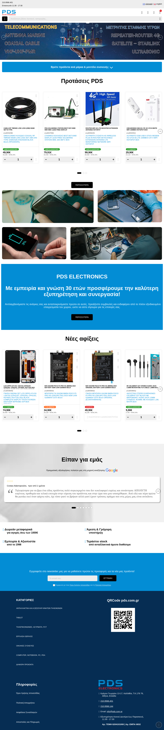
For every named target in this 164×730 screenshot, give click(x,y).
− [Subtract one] (5, 159)
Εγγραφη (108, 578)
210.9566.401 (7, 2)
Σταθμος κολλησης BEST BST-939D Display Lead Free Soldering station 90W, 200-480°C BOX (61, 138)
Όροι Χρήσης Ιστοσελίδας (80, 585)
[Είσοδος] (154, 12)
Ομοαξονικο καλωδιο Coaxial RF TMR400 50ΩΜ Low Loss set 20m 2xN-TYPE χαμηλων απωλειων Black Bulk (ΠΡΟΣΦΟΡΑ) (20, 139)
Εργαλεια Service (24, 636)
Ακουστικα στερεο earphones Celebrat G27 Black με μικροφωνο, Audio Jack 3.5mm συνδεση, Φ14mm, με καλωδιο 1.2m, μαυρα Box (143, 397)
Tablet (19, 618)
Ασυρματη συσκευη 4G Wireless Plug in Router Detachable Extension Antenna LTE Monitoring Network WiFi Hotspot (101, 140)
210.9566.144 (106, 706)
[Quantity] (18, 159)
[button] (79, 56)
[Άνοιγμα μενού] (4, 18)
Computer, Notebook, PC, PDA (30, 655)
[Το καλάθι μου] (160, 12)
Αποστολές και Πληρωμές (28, 722)
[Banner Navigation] (3, 37)
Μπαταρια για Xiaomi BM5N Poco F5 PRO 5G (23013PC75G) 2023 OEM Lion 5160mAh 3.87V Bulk (61, 395)
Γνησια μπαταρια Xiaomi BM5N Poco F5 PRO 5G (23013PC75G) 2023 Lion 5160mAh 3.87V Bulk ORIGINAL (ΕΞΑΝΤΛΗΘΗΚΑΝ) (102, 396)
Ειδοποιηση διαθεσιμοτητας (102, 417)
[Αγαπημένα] (148, 12)
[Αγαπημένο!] (36, 102)
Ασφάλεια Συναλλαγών (26, 712)
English (159, 4)
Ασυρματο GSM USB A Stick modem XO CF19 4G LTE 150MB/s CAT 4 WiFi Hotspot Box (143, 138)
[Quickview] (36, 96)
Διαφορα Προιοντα (24, 664)
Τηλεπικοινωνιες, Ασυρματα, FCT (31, 627)
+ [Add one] (31, 159)
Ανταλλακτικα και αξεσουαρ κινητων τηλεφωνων (39, 608)
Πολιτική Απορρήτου (103, 585)
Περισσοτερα (82, 185)
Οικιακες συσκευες (25, 646)
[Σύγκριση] (142, 12)
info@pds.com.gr (114, 711)
